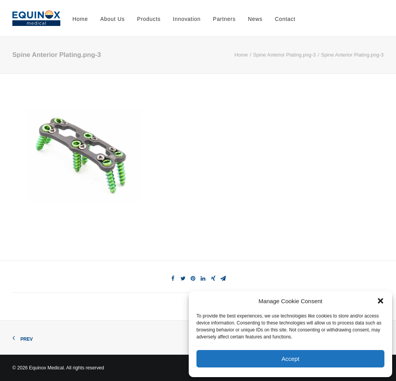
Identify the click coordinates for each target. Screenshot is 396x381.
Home (80, 19)
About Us (112, 19)
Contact (285, 19)
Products (148, 19)
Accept (290, 358)
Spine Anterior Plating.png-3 (284, 55)
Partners (224, 19)
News (255, 19)
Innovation (187, 19)
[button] (380, 301)
